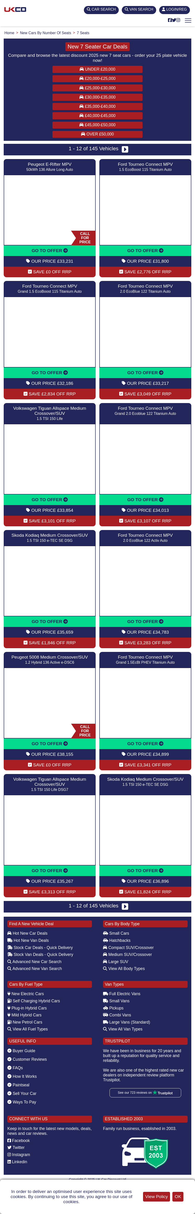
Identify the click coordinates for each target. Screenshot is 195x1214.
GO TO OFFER (50, 250)
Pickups (113, 1008)
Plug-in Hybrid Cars (27, 1008)
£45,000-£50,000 (97, 125)
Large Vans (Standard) (126, 1022)
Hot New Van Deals (28, 940)
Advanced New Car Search (34, 961)
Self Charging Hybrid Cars (33, 1001)
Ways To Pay (21, 1102)
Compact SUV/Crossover (128, 947)
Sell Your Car (22, 1093)
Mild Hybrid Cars (24, 1015)
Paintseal (18, 1085)
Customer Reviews (27, 1059)
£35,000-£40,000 (97, 106)
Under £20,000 (97, 69)
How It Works (22, 1076)
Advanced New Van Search (34, 968)
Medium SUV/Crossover (127, 954)
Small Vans (116, 1001)
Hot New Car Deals (27, 933)
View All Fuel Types (27, 1029)
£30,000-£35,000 (97, 97)
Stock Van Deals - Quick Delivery (40, 954)
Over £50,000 (97, 134)
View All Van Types (123, 1029)
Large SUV (115, 961)
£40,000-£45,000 (97, 115)
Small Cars (116, 933)
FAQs (15, 1068)
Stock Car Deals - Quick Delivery (40, 947)
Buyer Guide (21, 1050)
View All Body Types (124, 968)
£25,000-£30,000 (97, 88)
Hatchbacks (117, 940)
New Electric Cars (25, 993)
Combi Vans (117, 1015)
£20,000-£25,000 (97, 78)
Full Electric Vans (121, 993)
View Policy (156, 1196)
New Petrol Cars (24, 1022)
